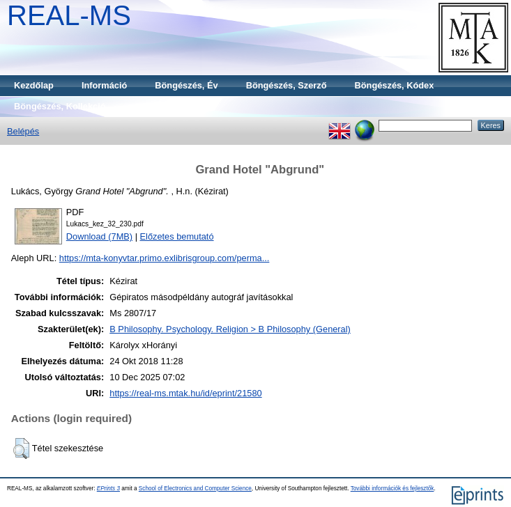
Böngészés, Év (186, 85)
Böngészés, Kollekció (60, 106)
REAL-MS (69, 15)
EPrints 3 (108, 488)
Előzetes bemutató (177, 236)
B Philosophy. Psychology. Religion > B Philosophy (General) (230, 329)
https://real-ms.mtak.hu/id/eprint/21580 (185, 393)
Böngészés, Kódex (394, 85)
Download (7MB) (99, 236)
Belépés (23, 131)
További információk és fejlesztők (392, 488)
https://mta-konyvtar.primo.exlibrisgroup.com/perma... (164, 258)
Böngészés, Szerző (286, 85)
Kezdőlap (34, 85)
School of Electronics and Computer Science (195, 488)
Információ (104, 85)
